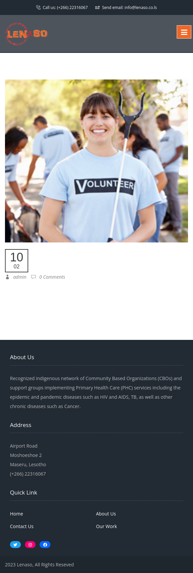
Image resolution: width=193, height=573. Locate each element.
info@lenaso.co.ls (141, 7)
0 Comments (48, 277)
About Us (106, 513)
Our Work (106, 526)
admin (15, 277)
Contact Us (22, 526)
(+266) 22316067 (72, 7)
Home (16, 513)
